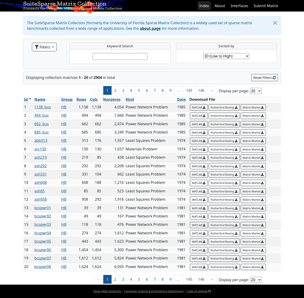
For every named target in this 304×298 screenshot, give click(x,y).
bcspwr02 (42, 216)
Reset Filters (264, 77)
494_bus (41, 115)
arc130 (40, 149)
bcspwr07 (42, 258)
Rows (81, 99)
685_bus (41, 132)
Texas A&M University (107, 291)
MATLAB (199, 107)
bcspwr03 (42, 224)
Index (204, 5)
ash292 (40, 165)
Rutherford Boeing (224, 107)
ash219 (40, 157)
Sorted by (226, 46)
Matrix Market (253, 107)
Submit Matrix (266, 5)
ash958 (40, 199)
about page (150, 28)
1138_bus (42, 107)
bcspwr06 (42, 249)
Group (67, 99)
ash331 (40, 174)
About (220, 5)
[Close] (275, 22)
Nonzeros (112, 99)
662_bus (41, 123)
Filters (43, 47)
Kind (130, 99)
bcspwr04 (42, 232)
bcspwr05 (42, 241)
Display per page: (234, 90)
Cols (93, 99)
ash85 (39, 191)
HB (63, 107)
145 (189, 90)
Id (27, 99)
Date (181, 99)
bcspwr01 (42, 207)
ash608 (40, 182)
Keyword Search (120, 46)
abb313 (40, 140)
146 (201, 90)
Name (40, 99)
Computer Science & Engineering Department (153, 291)
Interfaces (239, 5)
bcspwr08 (42, 266)
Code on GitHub (199, 291)
